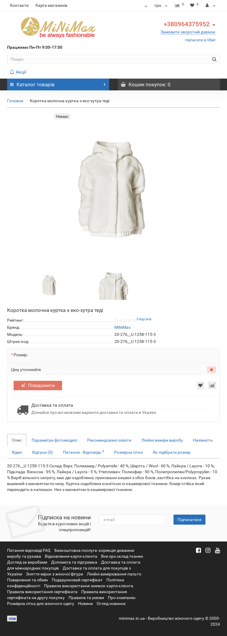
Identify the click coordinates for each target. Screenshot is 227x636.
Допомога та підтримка (74, 562)
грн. (162, 5)
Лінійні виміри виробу (162, 440)
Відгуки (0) (42, 452)
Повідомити (38, 385)
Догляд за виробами (27, 562)
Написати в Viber (200, 40)
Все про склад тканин (122, 556)
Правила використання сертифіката (42, 591)
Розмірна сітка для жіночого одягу (40, 603)
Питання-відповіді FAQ (29, 550)
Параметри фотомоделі (54, 440)
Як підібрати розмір (172, 452)
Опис (17, 440)
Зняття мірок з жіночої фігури (54, 574)
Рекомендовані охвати (109, 440)
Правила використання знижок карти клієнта (88, 585)
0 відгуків (144, 319)
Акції (17, 72)
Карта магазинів (51, 5)
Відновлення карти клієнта (71, 556)
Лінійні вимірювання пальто (114, 574)
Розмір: (21, 354)
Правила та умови (86, 597)
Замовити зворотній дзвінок (187, 32)
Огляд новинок (111, 603)
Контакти (19, 5)
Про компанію (121, 597)
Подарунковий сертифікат (77, 580)
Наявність (203, 440)
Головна (15, 100)
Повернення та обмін (27, 580)
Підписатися (189, 519)
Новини (85, 603)
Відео (17, 452)
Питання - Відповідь (83, 452)
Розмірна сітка (128, 452)
